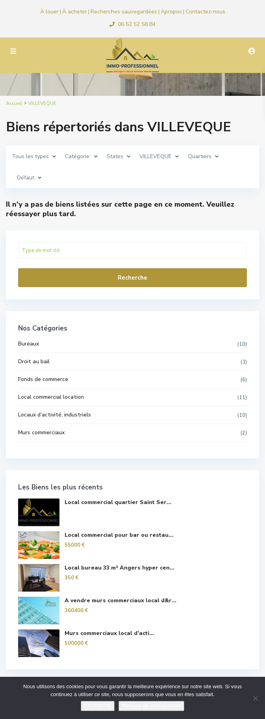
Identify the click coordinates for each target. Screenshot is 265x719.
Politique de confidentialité (151, 706)
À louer (49, 11)
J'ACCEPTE (97, 706)
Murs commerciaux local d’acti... (109, 633)
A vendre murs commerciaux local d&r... (120, 600)
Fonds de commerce (43, 379)
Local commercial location (51, 397)
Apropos (171, 11)
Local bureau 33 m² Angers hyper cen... (119, 567)
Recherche (132, 278)
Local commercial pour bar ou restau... (119, 535)
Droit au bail (34, 361)
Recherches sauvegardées (124, 11)
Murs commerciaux (41, 432)
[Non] (255, 698)
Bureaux (28, 343)
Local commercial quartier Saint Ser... (118, 502)
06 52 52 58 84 (137, 24)
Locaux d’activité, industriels (54, 414)
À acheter (74, 11)
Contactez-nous (205, 11)
